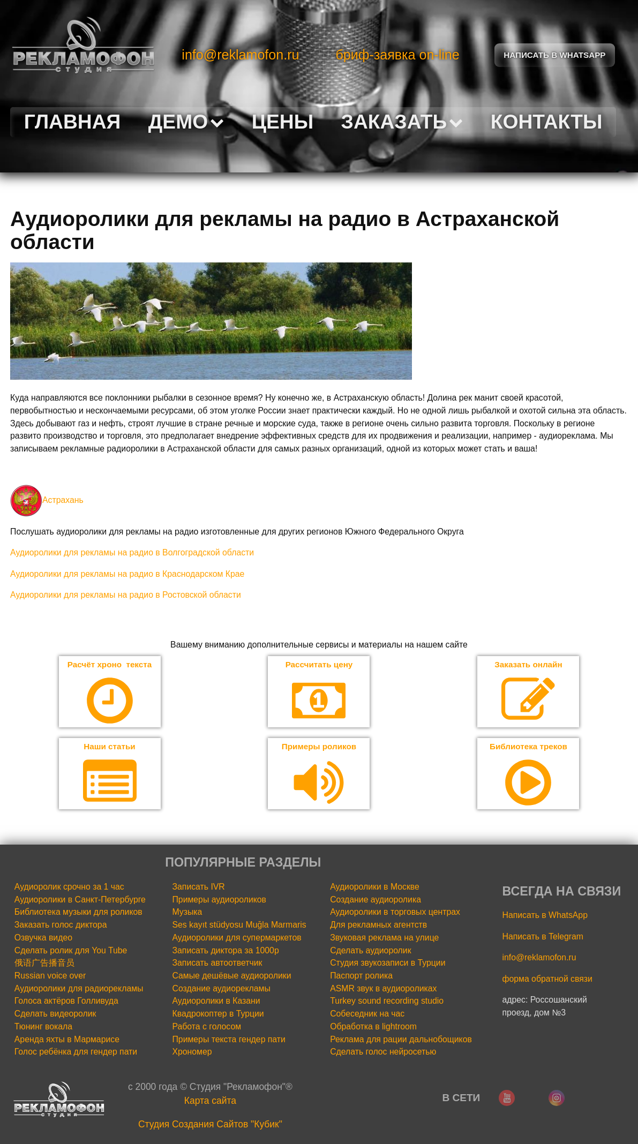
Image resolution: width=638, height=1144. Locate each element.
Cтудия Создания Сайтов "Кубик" (210, 1124)
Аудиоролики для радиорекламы (79, 989)
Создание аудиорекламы (221, 989)
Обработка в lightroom (373, 1027)
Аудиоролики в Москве (374, 887)
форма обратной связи (547, 979)
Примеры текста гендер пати (229, 1039)
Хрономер (192, 1052)
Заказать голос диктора (60, 925)
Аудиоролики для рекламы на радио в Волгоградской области (132, 552)
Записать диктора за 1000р (225, 950)
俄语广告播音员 (44, 963)
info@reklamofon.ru (240, 54)
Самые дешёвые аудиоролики (231, 976)
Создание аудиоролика (375, 900)
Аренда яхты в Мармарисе (66, 1039)
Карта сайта (210, 1101)
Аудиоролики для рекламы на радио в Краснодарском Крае (127, 573)
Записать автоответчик (217, 963)
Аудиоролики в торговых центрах (395, 912)
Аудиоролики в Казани (216, 1001)
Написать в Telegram (543, 937)
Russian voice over (50, 976)
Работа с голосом (207, 1027)
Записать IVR (198, 887)
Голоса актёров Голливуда (66, 1001)
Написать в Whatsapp (554, 54)
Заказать (402, 121)
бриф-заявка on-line (397, 54)
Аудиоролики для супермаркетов (237, 938)
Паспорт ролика (361, 976)
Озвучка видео (43, 938)
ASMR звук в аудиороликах (383, 989)
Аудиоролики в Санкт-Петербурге (80, 900)
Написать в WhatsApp (545, 916)
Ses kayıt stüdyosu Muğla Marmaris (239, 925)
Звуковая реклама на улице (384, 938)
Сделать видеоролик (55, 1014)
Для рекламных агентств (378, 925)
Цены (282, 121)
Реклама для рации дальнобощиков (401, 1039)
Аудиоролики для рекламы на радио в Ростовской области (125, 594)
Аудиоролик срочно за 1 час (69, 887)
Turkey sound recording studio (387, 1001)
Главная (72, 121)
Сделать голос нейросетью (383, 1052)
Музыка (187, 912)
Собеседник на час (367, 1014)
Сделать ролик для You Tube (70, 950)
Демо (186, 121)
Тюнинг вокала (43, 1027)
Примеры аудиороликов (219, 900)
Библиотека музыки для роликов (78, 912)
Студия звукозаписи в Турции (387, 963)
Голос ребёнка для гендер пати (75, 1052)
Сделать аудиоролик (370, 950)
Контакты (547, 121)
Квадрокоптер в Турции (218, 1014)
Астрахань (47, 500)
